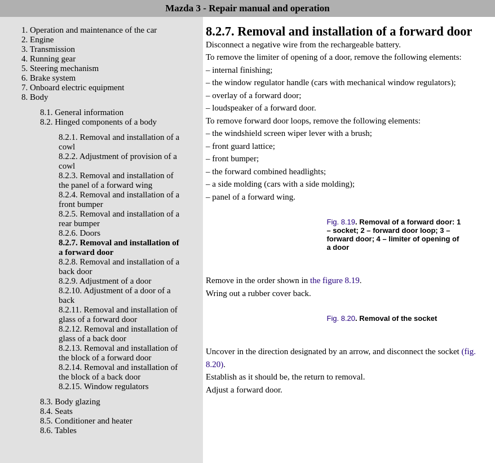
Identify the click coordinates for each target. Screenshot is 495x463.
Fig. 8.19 (341, 222)
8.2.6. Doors (79, 232)
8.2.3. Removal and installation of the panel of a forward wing (116, 180)
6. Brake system (48, 77)
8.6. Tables (58, 430)
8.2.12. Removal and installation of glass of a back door (118, 333)
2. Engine (37, 39)
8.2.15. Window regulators (104, 386)
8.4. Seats (56, 411)
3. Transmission (48, 49)
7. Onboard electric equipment (72, 87)
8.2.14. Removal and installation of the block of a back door (118, 372)
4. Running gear (48, 58)
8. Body (34, 97)
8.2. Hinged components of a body (98, 121)
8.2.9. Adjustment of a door (105, 280)
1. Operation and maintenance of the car (89, 29)
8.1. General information (81, 112)
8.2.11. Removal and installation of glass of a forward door (118, 314)
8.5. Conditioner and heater (86, 420)
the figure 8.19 (335, 280)
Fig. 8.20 (341, 318)
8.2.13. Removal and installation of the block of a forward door (118, 352)
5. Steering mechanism (60, 68)
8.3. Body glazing (70, 401)
